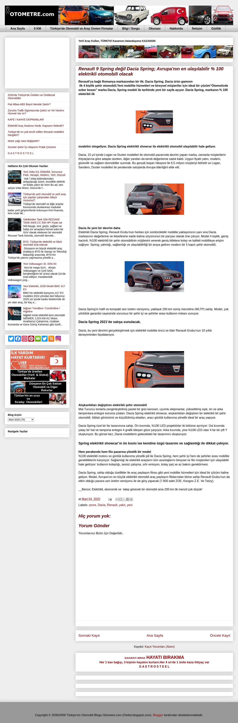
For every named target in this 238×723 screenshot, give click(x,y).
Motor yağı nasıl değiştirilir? (23, 140)
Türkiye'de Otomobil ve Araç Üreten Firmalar (81, 28)
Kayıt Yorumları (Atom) (160, 646)
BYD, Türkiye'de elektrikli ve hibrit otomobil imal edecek (42, 243)
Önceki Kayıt (220, 635)
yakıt (122, 505)
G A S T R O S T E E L (21, 153)
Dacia (101, 505)
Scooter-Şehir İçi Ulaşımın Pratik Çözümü (32, 147)
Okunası (154, 28)
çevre (92, 505)
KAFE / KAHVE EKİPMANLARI (26, 119)
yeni (129, 505)
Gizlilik (216, 28)
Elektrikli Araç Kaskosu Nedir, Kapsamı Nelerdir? (36, 125)
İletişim (197, 28)
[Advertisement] (37, 62)
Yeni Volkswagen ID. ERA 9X (40, 263)
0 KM (37, 28)
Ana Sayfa (17, 28)
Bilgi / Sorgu (131, 28)
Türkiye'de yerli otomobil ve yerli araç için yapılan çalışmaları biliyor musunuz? (44, 197)
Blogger (158, 715)
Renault (112, 505)
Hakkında (176, 28)
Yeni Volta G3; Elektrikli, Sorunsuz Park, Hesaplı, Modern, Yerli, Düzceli (44, 173)
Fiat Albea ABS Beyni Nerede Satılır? (29, 104)
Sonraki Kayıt (89, 635)
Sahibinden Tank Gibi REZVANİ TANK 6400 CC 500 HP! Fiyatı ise (42, 221)
